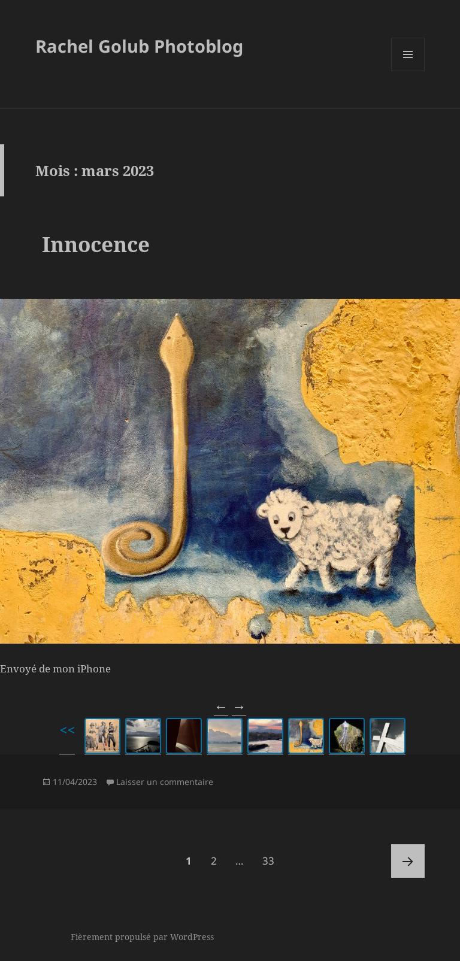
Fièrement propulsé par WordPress (142, 936)
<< (67, 729)
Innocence (96, 244)
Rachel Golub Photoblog (139, 45)
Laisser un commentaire (164, 781)
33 (272, 856)
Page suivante (408, 861)
